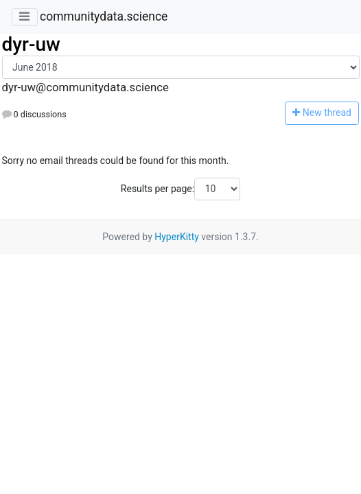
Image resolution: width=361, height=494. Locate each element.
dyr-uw (31, 44)
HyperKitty (176, 236)
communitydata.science (103, 16)
